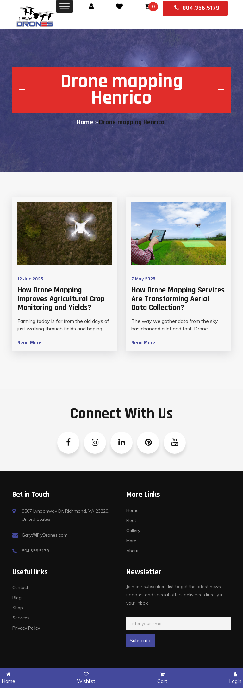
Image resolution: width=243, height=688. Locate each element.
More (131, 541)
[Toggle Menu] (64, 6)
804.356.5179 (197, 8)
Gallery (133, 530)
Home (85, 122)
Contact (20, 587)
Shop (17, 608)
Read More (29, 343)
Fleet (131, 520)
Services (20, 618)
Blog (17, 597)
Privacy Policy (26, 628)
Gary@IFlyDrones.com (45, 535)
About (132, 551)
